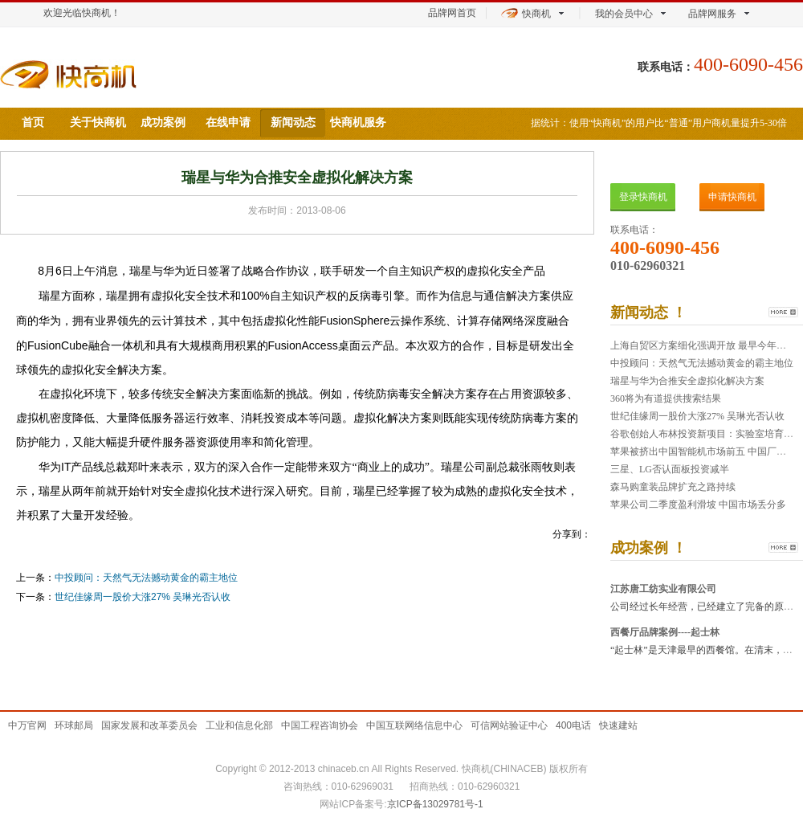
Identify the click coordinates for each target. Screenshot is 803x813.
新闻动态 (293, 122)
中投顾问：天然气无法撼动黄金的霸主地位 (146, 577)
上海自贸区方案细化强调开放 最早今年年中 (703, 345)
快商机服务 (358, 122)
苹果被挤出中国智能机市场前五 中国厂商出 (703, 451)
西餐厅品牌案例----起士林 (664, 632)
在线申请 (228, 122)
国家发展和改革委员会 (149, 725)
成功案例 (163, 122)
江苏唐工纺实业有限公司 (663, 588)
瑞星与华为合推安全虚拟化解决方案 (687, 380)
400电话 (573, 725)
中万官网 (27, 725)
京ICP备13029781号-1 (435, 804)
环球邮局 (74, 725)
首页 (33, 122)
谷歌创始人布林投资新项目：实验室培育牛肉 (706, 433)
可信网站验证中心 (509, 725)
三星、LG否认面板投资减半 (669, 469)
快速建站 (618, 725)
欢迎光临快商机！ (81, 12)
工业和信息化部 (239, 725)
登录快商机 (643, 196)
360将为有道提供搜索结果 (665, 398)
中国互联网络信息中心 (414, 725)
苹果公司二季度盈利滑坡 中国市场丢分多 (698, 504)
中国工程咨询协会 (319, 725)
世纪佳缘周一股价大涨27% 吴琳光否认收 (142, 597)
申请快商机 (732, 196)
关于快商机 (98, 122)
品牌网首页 (452, 12)
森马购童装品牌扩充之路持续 (673, 486)
